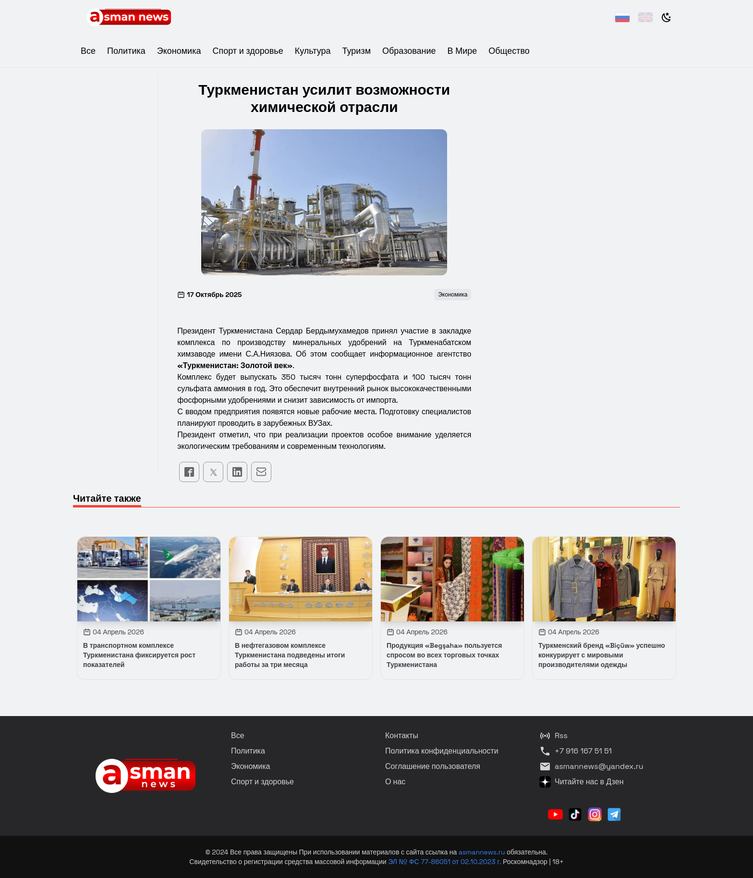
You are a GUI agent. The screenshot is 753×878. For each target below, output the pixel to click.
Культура (313, 50)
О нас (395, 782)
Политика (126, 50)
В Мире (462, 50)
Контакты (401, 735)
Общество (509, 50)
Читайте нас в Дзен (581, 782)
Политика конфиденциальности (441, 751)
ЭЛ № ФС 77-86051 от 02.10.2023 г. (445, 861)
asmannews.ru (482, 852)
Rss (553, 736)
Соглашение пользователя (432, 766)
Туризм (356, 50)
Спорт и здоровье (247, 50)
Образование (409, 50)
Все (88, 50)
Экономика (179, 50)
